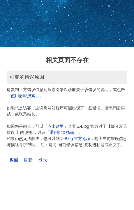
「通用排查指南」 (62, 132)
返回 (14, 160)
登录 (42, 160)
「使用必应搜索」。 (25, 95)
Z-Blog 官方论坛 (75, 138)
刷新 (28, 160)
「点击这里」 (55, 126)
